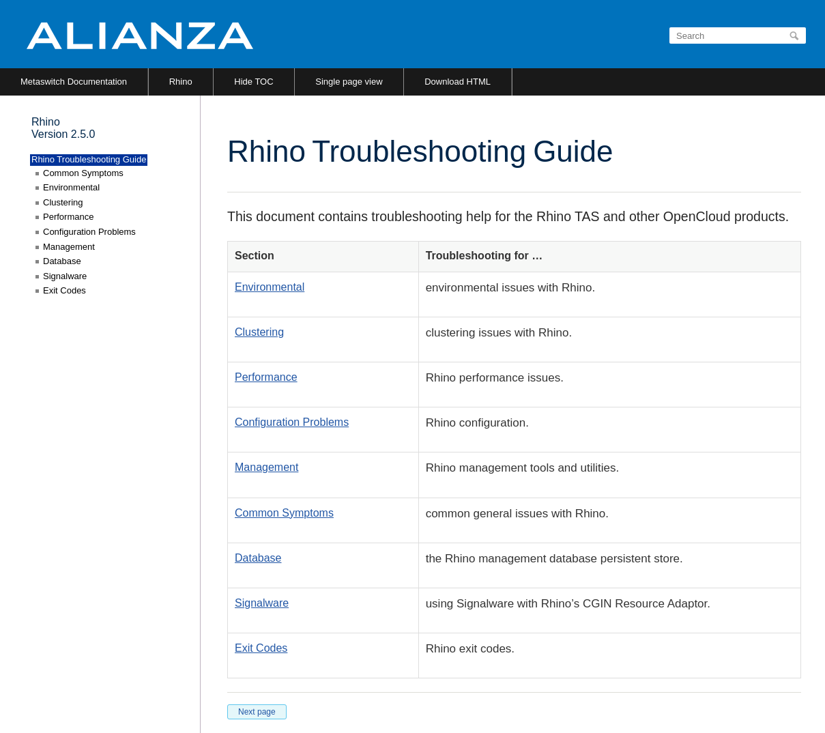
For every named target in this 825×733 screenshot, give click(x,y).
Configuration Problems (292, 422)
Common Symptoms (284, 513)
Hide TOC (253, 81)
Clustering (259, 332)
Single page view (348, 81)
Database (258, 558)
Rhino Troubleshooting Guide (88, 159)
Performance (266, 377)
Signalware (262, 603)
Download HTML (457, 81)
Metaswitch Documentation (73, 81)
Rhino (180, 81)
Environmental (269, 287)
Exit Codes (261, 648)
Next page (257, 712)
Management (266, 467)
